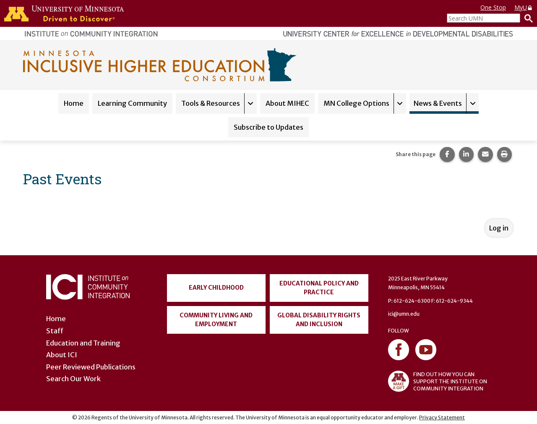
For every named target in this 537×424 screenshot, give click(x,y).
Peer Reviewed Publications (91, 367)
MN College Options (356, 103)
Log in (498, 228)
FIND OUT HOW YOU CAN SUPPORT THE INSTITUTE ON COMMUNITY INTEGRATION (437, 381)
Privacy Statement (442, 417)
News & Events (438, 103)
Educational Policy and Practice (319, 288)
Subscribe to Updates (268, 127)
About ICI (61, 355)
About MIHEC (287, 103)
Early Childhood (216, 287)
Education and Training (83, 343)
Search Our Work (73, 378)
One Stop (493, 7)
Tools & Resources (210, 103)
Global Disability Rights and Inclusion (318, 319)
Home (73, 103)
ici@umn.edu (404, 314)
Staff (54, 331)
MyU (523, 7)
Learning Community (132, 103)
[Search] (526, 18)
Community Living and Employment (216, 319)
